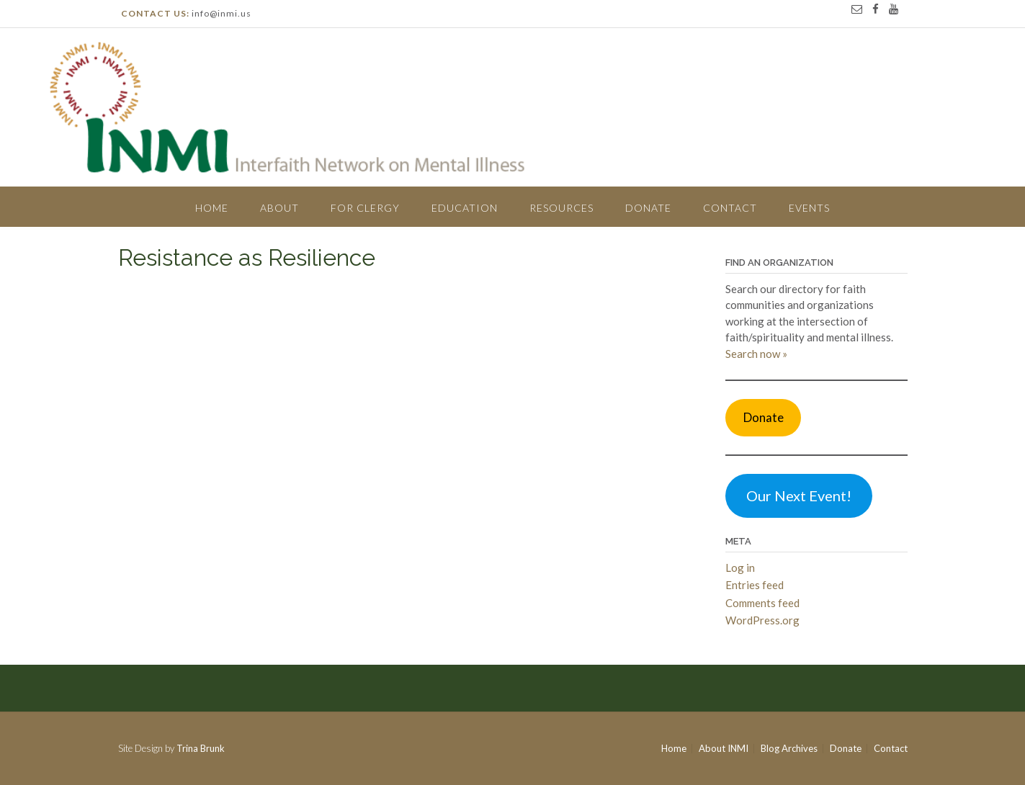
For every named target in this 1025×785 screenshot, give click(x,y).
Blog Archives (789, 748)
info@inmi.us (221, 13)
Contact (730, 208)
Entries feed (754, 584)
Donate (648, 208)
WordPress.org (762, 620)
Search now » (756, 353)
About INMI (723, 748)
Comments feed (762, 602)
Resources (561, 208)
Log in (740, 567)
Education (464, 208)
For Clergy (365, 208)
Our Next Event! (798, 495)
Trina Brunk (200, 748)
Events (809, 208)
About (279, 208)
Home (211, 208)
